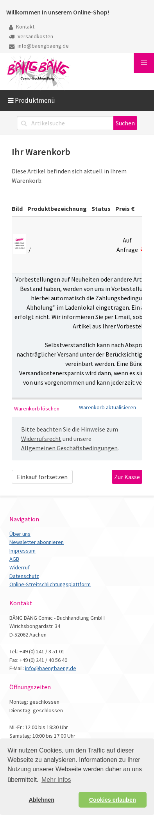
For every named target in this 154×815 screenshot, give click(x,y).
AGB (14, 558)
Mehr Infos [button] (56, 779)
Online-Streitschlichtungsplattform (50, 584)
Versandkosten (31, 36)
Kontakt (21, 26)
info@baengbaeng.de (39, 45)
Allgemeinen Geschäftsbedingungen (69, 448)
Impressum (22, 550)
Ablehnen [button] (42, 800)
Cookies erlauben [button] (112, 800)
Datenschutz (24, 576)
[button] (144, 63)
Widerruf (19, 567)
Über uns (19, 533)
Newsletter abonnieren (36, 542)
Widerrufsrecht (41, 438)
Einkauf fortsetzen (42, 477)
